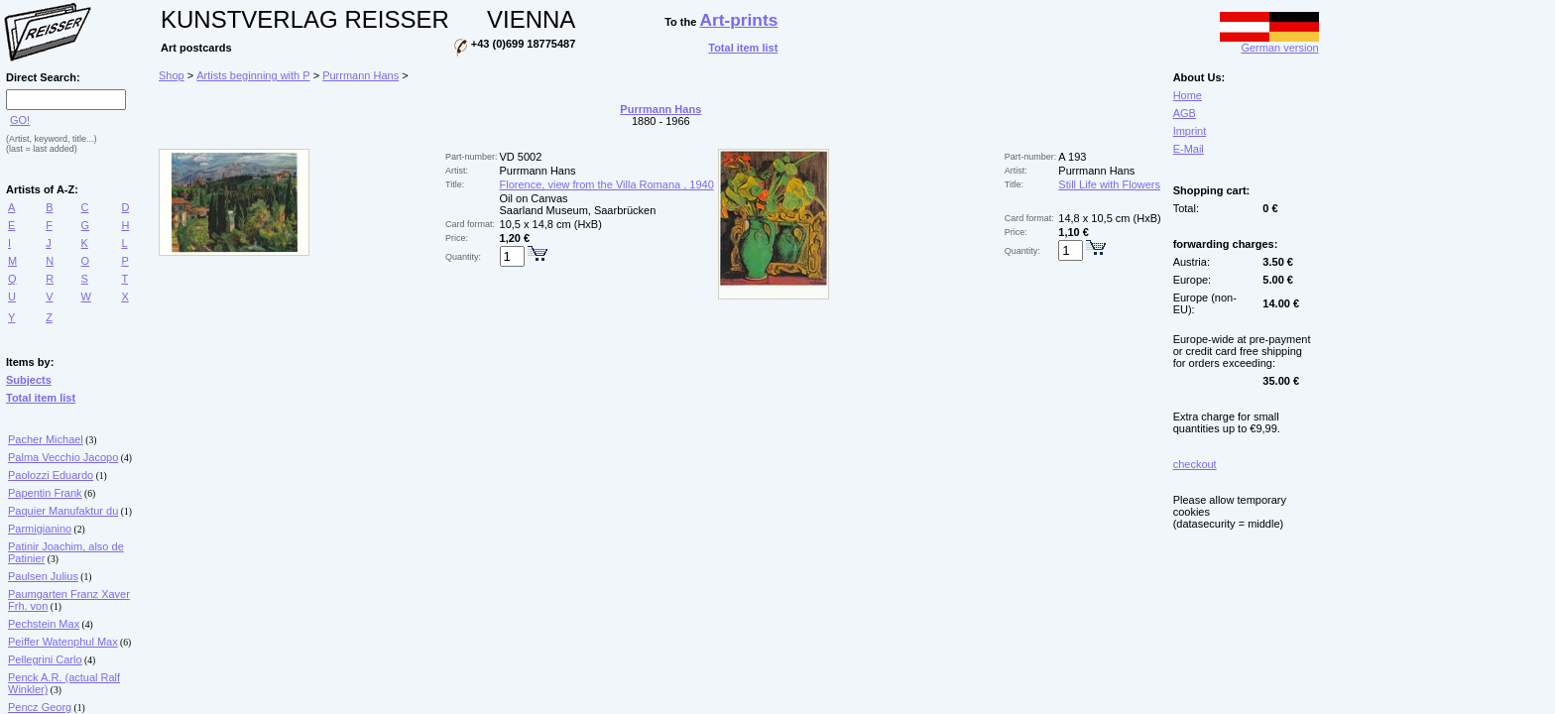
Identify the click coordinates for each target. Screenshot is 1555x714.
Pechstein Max (43, 624)
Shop (171, 75)
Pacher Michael (45, 439)
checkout (1195, 464)
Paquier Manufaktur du (63, 511)
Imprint (1190, 131)
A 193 (1072, 157)
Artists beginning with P (252, 75)
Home (1187, 95)
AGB (1184, 113)
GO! (20, 120)
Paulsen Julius (43, 576)
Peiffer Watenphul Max (63, 642)
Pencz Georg (39, 707)
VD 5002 (521, 157)
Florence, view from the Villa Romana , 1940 (607, 184)
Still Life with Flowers (1109, 184)
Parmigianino (39, 529)
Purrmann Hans (360, 75)
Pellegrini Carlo (45, 659)
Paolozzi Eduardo (50, 475)
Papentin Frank (45, 493)
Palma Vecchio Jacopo (63, 457)
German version (1269, 43)
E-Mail (1188, 149)
